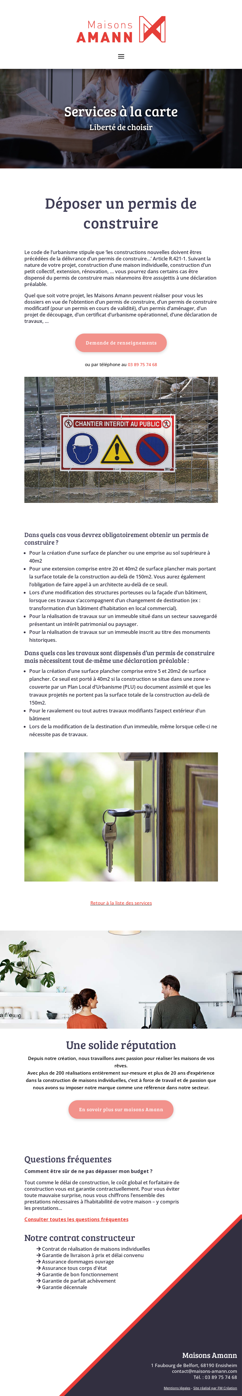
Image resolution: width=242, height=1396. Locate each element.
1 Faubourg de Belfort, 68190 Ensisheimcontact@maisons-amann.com (194, 1368)
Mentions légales (177, 1388)
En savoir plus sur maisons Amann (121, 1109)
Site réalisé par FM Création (215, 1388)
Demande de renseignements (121, 342)
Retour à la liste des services (121, 903)
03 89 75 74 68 (142, 364)
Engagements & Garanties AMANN (76, 1309)
